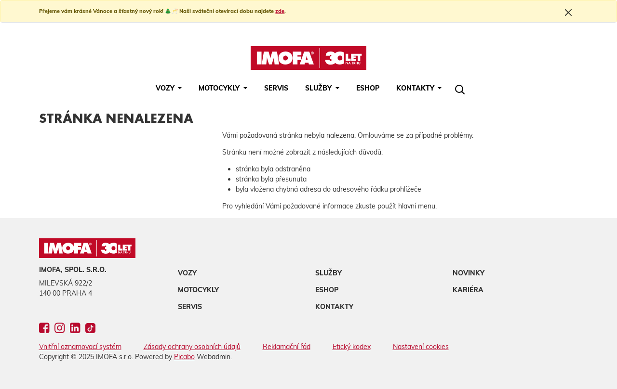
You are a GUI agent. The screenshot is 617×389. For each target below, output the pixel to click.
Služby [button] (319, 88)
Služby (328, 273)
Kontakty (334, 306)
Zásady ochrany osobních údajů (192, 346)
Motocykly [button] (220, 88)
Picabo (184, 356)
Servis (276, 88)
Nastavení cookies (421, 346)
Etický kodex (352, 346)
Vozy (187, 273)
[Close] (568, 12)
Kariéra (468, 289)
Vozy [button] (166, 88)
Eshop (367, 88)
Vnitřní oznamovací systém (80, 346)
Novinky (468, 273)
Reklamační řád (286, 346)
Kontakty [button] (416, 88)
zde (279, 11)
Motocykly (198, 289)
